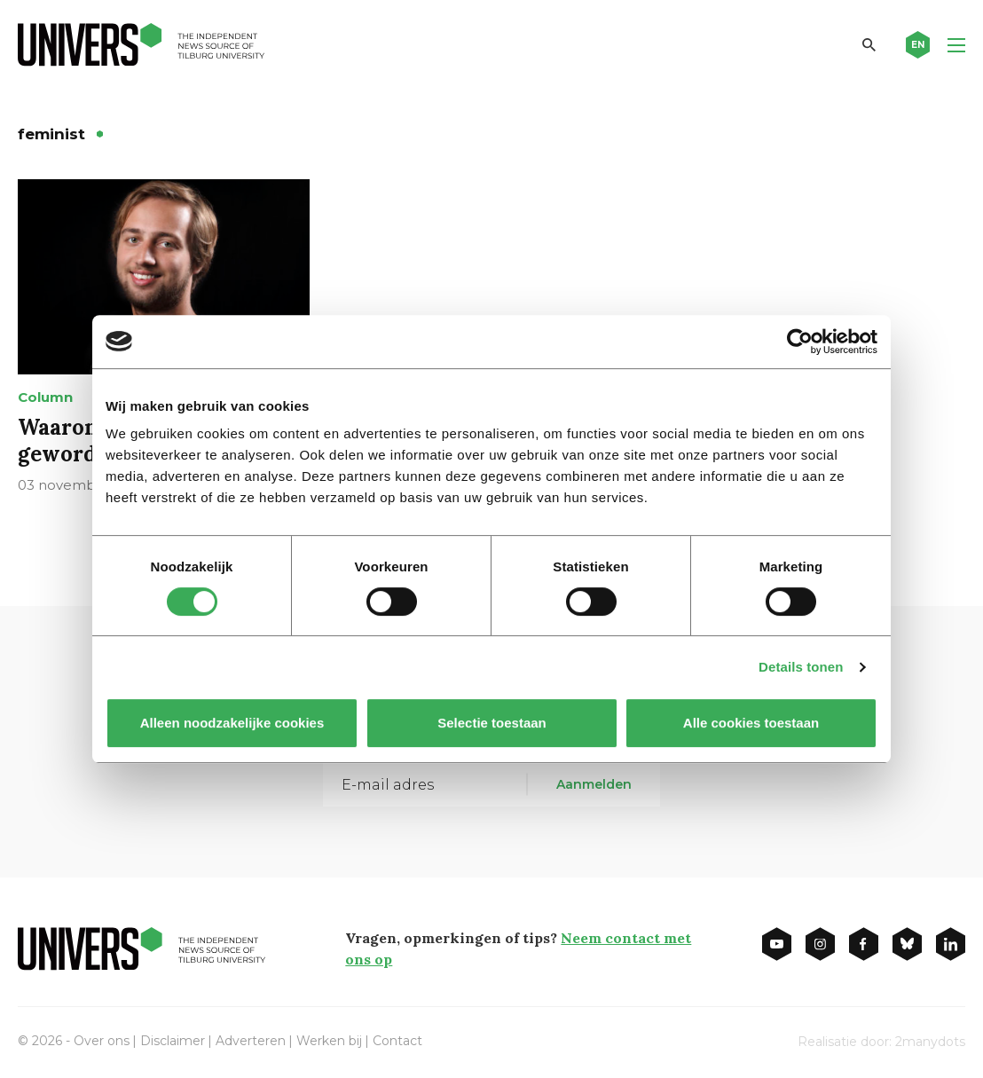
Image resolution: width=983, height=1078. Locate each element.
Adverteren (251, 1041)
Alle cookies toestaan (751, 722)
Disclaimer (172, 1041)
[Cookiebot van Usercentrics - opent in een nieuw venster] (799, 341)
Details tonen (801, 666)
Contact (397, 1041)
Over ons (102, 1041)
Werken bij (329, 1041)
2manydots (930, 1042)
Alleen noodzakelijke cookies (232, 722)
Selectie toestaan (492, 722)
